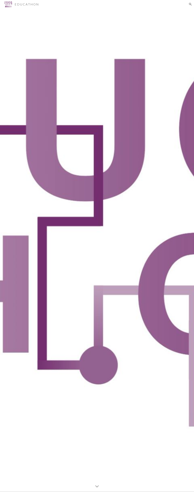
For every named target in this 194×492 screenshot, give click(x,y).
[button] (190, 4)
